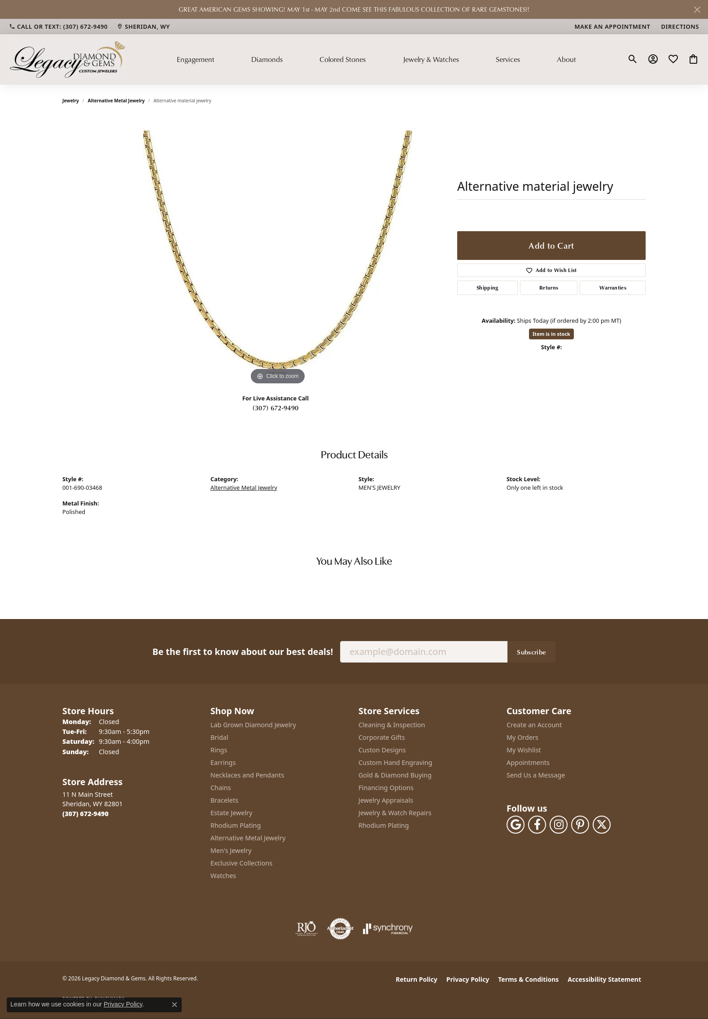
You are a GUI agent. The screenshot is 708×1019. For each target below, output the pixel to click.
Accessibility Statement (604, 979)
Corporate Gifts (381, 737)
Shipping (487, 287)
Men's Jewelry (231, 850)
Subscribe (531, 652)
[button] (632, 59)
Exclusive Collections (241, 863)
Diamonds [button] (267, 59)
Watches (223, 875)
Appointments (528, 762)
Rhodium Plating (235, 825)
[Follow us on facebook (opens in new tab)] (537, 825)
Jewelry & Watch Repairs (395, 812)
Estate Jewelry (231, 812)
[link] (58, 26)
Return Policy (416, 979)
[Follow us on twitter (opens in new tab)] (602, 825)
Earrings (223, 762)
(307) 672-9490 (275, 408)
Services (508, 59)
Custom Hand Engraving (395, 762)
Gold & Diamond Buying (395, 775)
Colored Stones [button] (342, 59)
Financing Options (386, 787)
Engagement (195, 59)
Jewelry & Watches (431, 59)
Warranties (612, 287)
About (566, 59)
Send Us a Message (536, 775)
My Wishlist (524, 750)
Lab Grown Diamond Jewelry (253, 724)
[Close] (697, 9)
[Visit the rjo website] (306, 929)
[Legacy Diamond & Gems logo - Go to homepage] (67, 58)
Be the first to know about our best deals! (243, 651)
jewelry (70, 100)
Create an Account (534, 724)
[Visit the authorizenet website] (340, 929)
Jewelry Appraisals (385, 800)
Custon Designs (382, 750)
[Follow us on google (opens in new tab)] (515, 825)
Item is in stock (551, 333)
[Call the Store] (85, 813)
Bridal (219, 737)
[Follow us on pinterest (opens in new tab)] (580, 825)
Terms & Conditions (528, 979)
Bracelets (224, 800)
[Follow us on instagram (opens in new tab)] (559, 825)
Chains (220, 787)
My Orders (522, 737)
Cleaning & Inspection (391, 724)
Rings (218, 750)
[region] (277, 252)
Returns (548, 287)
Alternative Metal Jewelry (116, 100)
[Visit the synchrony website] (388, 929)
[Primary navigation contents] (376, 58)
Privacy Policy (467, 979)
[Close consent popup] (174, 1004)
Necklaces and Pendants (247, 775)
